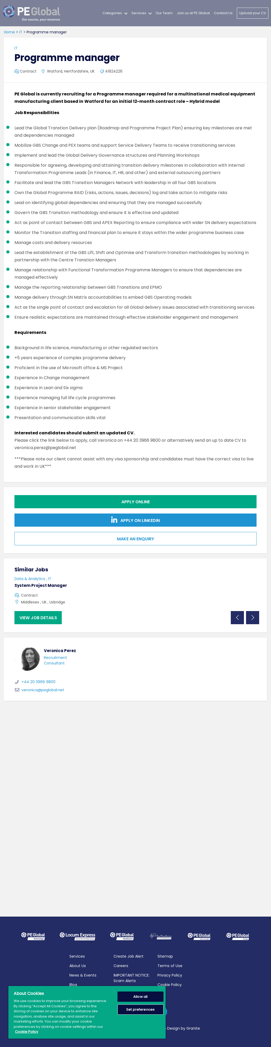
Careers (121, 965)
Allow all (140, 996)
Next (252, 617)
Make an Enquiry (135, 539)
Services (138, 13)
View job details (38, 618)
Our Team (164, 13)
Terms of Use (169, 965)
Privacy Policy (169, 975)
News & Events (82, 975)
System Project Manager (40, 585)
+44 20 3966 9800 (34, 681)
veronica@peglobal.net (39, 690)
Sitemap (165, 956)
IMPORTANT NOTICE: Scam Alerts (132, 978)
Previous (237, 617)
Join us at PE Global (193, 13)
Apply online (135, 502)
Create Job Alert (129, 956)
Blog (73, 984)
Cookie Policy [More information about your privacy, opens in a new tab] (26, 1031)
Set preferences (140, 1009)
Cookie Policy (169, 984)
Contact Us (223, 13)
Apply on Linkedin (135, 520)
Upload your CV (252, 13)
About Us (77, 965)
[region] (87, 1012)
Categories (112, 13)
